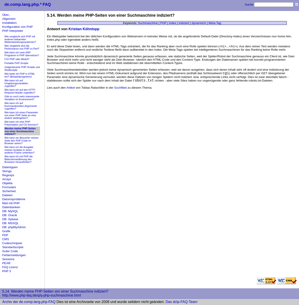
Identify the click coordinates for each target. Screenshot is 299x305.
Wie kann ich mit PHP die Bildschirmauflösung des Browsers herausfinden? (18, 159)
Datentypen (10, 167)
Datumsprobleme (13, 199)
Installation (9, 22)
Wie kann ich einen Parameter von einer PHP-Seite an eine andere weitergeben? (21, 115)
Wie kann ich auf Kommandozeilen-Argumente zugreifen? (20, 106)
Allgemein (9, 18)
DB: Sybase (10, 219)
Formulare (9, 187)
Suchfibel (120, 87)
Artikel (70, 87)
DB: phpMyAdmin (14, 227)
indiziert (184, 23)
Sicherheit (9, 191)
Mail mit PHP (11, 203)
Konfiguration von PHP (17, 26)
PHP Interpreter (12, 30)
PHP (163, 23)
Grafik (6, 231)
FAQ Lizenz (10, 267)
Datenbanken (11, 207)
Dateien (7, 195)
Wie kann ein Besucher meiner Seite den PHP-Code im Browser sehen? (21, 140)
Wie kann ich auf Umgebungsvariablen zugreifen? (16, 83)
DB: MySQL (10, 211)
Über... (6, 14)
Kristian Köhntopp (83, 29)
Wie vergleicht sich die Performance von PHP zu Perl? (21, 47)
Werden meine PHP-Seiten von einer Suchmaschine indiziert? (20, 131)
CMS (5, 239)
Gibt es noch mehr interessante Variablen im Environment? (21, 98)
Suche (249, 4)
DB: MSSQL (10, 223)
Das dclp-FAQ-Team (181, 302)
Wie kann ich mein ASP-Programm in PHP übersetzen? (21, 54)
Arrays (6, 179)
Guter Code (10, 251)
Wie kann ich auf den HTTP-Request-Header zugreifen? (20, 91)
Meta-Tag (215, 23)
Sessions (8, 259)
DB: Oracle (9, 215)
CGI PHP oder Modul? (16, 59)
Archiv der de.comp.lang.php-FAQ (29, 302)
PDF (5, 235)
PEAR (6, 263)
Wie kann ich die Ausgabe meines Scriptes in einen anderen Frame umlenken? (19, 150)
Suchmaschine (148, 23)
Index (172, 23)
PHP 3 (6, 271)
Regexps (8, 175)
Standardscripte (12, 247)
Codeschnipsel (12, 243)
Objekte (7, 183)
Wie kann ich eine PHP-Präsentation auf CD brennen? (21, 123)
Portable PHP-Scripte (16, 63)
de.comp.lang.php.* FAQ (27, 4)
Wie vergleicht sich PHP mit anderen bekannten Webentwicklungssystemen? (20, 39)
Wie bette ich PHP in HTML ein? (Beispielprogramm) (19, 75)
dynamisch (199, 23)
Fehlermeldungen (14, 255)
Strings (7, 171)
